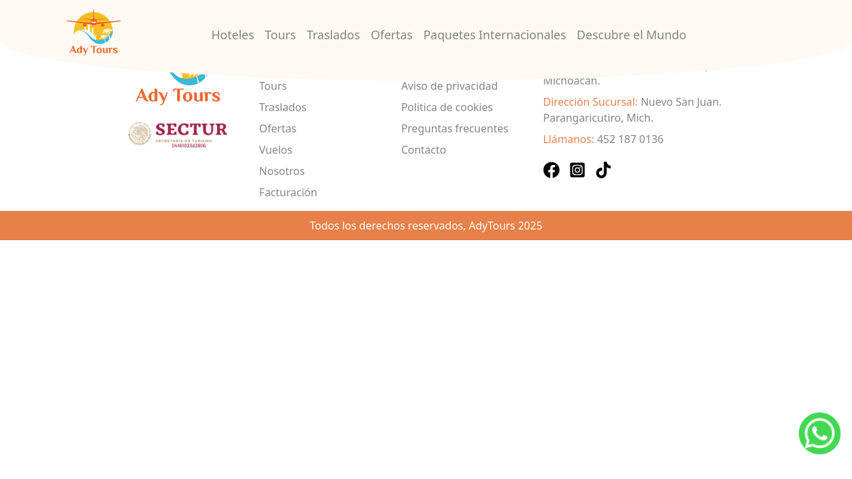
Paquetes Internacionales (494, 35)
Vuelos (275, 149)
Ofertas (392, 35)
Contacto (424, 149)
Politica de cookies (447, 107)
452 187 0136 (630, 139)
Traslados (333, 35)
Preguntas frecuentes (455, 128)
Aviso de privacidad (449, 86)
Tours (280, 35)
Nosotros (282, 171)
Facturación (288, 192)
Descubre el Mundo (632, 35)
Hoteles (233, 35)
